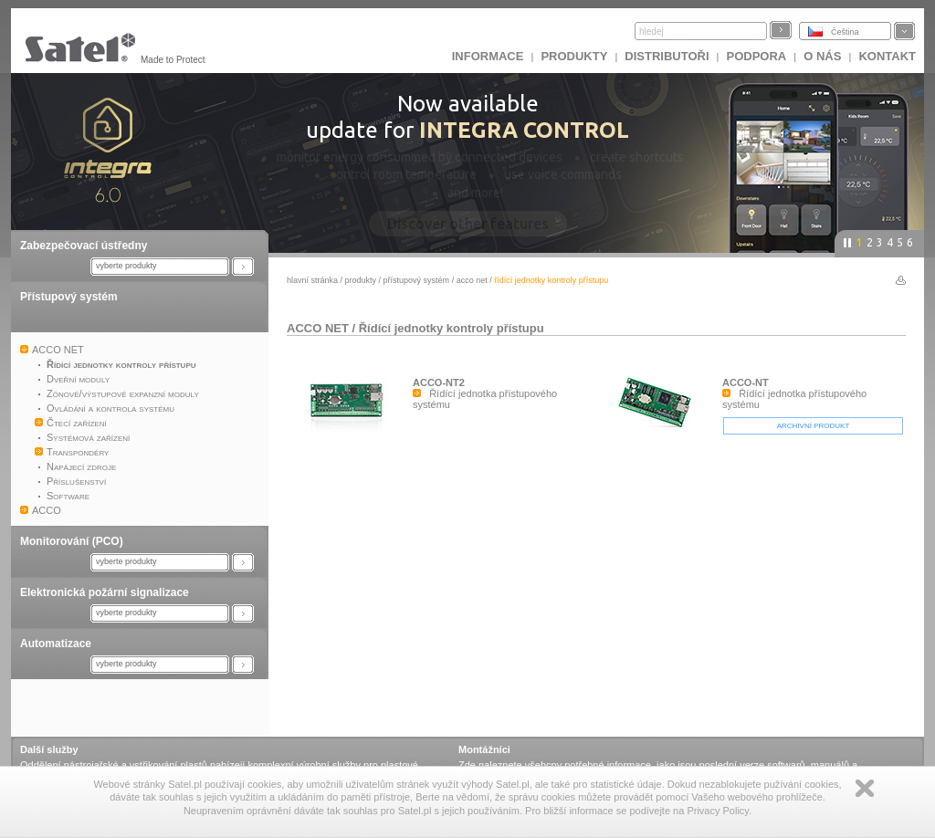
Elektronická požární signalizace (104, 592)
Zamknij (865, 788)
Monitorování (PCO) (71, 541)
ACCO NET (472, 280)
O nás (822, 56)
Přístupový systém (69, 296)
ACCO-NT (745, 382)
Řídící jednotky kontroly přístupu (451, 328)
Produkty (574, 56)
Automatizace (55, 643)
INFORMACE (488, 56)
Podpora (757, 56)
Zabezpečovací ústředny (83, 245)
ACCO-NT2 (439, 382)
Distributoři (667, 56)
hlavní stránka (312, 280)
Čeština (845, 32)
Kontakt (887, 56)
